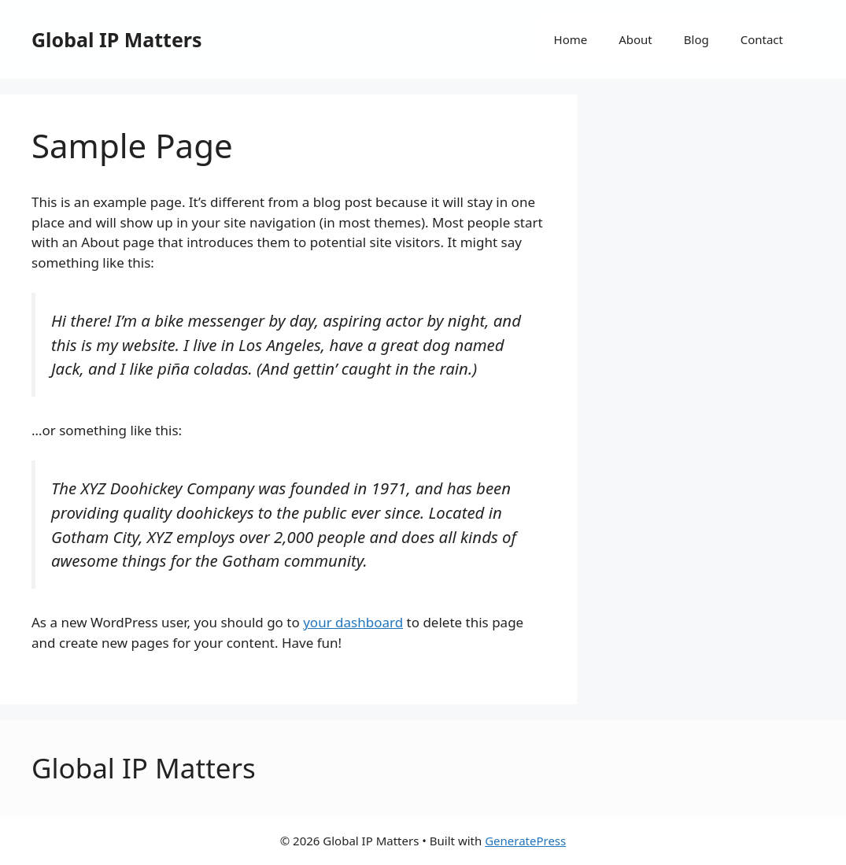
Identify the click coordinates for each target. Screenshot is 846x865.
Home (571, 39)
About (635, 39)
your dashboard (353, 622)
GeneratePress (525, 840)
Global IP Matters (116, 39)
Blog (696, 39)
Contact (762, 39)
